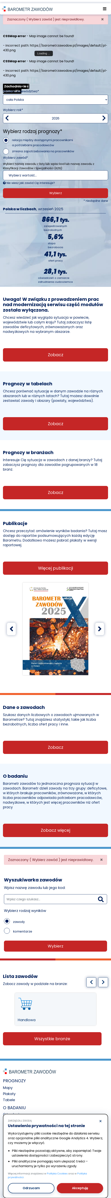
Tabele (9, 1097)
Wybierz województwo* (21, 88)
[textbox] (50, 173)
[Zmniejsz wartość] (7, 115)
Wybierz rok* (13, 107)
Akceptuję (80, 1185)
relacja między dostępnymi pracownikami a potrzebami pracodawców (42, 139)
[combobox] (55, 172)
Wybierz (55, 190)
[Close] (102, 16)
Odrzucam (31, 1185)
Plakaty (9, 1091)
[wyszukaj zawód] (55, 896)
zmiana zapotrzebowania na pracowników (43, 148)
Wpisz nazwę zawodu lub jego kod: (34, 884)
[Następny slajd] (99, 626)
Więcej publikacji (55, 565)
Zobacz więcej (55, 827)
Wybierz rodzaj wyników (25, 907)
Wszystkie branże (52, 1036)
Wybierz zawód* (15, 155)
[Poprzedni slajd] (11, 626)
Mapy (8, 1084)
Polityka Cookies (57, 1170)
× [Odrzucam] (100, 1118)
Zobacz (55, 352)
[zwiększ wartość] (104, 115)
